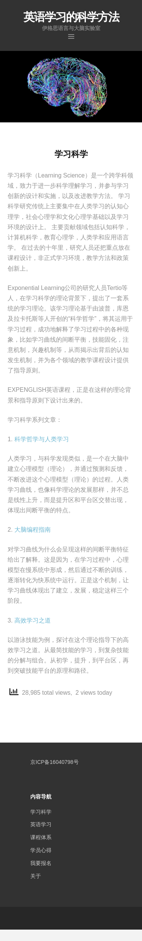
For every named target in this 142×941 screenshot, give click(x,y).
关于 (35, 876)
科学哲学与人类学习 (41, 439)
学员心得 (40, 850)
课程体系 (40, 837)
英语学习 (40, 824)
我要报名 (40, 863)
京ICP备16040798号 (54, 762)
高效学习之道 (32, 620)
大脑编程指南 (32, 529)
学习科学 (40, 812)
